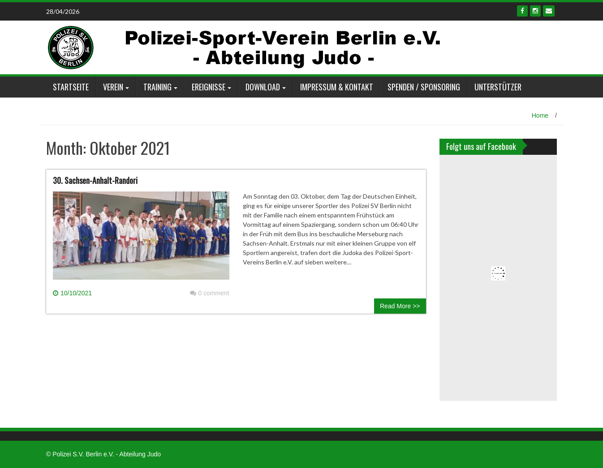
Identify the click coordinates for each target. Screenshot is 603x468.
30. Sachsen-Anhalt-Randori (95, 180)
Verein (113, 87)
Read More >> (400, 306)
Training (157, 87)
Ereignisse (208, 87)
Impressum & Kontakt (336, 87)
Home (540, 115)
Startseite (71, 87)
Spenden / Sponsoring (424, 87)
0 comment (209, 293)
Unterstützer (497, 87)
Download (263, 87)
